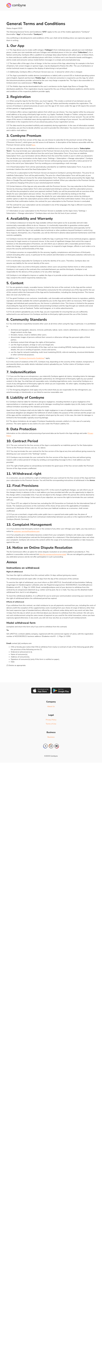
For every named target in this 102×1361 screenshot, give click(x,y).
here (33, 145)
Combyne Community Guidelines (31, 358)
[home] (16, 5)
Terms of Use (51, 724)
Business (51, 737)
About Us (51, 706)
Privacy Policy (51, 720)
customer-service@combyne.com (26, 531)
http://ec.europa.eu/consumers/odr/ (52, 554)
